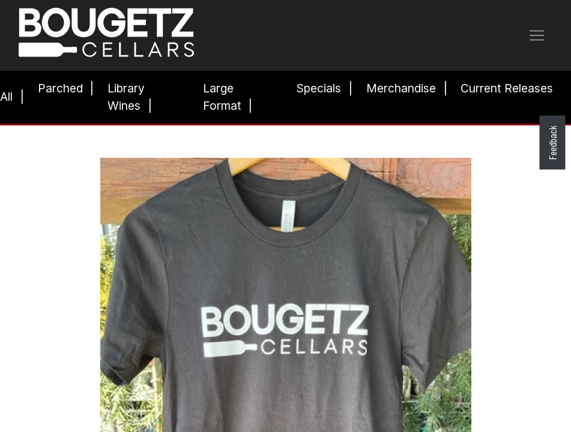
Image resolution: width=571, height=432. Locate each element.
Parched (60, 88)
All (6, 96)
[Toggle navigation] (536, 35)
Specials (319, 88)
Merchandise (401, 88)
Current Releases (507, 88)
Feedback (551, 142)
